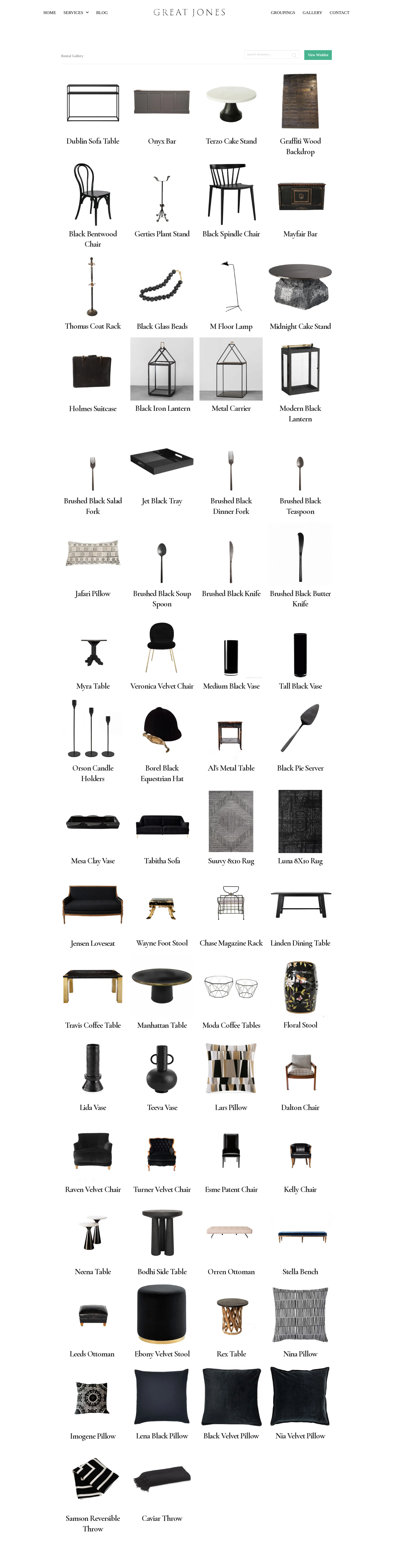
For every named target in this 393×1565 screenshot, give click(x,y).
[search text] (271, 54)
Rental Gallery (72, 56)
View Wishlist (318, 55)
